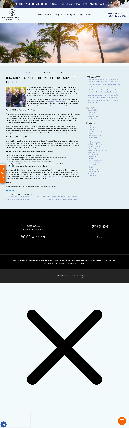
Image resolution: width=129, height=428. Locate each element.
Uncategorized (92, 175)
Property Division (93, 165)
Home (40, 15)
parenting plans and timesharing (55, 102)
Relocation (91, 167)
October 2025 (92, 118)
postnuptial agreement (95, 161)
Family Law (58, 15)
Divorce (31, 73)
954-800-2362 (117, 15)
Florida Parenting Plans (25, 196)
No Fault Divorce (93, 154)
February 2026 (92, 110)
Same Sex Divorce (93, 169)
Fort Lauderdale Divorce (95, 144)
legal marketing (71, 277)
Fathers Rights (13, 196)
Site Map (100, 237)
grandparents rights (94, 146)
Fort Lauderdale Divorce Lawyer (15, 73)
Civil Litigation (70, 15)
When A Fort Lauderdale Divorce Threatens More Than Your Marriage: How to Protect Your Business (104, 86)
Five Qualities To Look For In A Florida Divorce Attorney (62, 199)
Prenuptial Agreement (94, 163)
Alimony (90, 125)
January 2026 (92, 112)
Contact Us (88, 15)
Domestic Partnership (94, 135)
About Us (48, 15)
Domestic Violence (93, 138)
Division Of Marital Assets (95, 131)
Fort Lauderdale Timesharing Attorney (43, 196)
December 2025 (93, 114)
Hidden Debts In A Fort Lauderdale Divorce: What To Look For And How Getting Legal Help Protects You (103, 91)
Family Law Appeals (94, 142)
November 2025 (93, 116)
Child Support (92, 129)
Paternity (90, 159)
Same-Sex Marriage (94, 171)
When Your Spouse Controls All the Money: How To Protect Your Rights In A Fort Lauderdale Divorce (103, 96)
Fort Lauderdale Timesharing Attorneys (65, 196)
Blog (80, 15)
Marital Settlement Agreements (97, 150)
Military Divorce (92, 152)
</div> (15, 419)
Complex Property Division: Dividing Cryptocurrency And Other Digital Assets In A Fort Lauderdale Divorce (104, 80)
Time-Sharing (92, 173)
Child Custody (92, 127)
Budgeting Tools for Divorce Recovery (18, 199)
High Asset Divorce (93, 148)
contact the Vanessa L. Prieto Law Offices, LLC (47, 176)
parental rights (92, 156)
